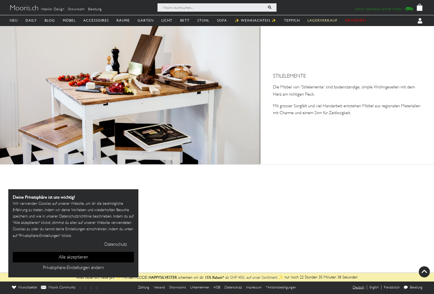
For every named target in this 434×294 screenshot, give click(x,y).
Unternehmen (199, 287)
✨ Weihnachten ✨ (255, 20)
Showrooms (177, 287)
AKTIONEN (355, 20)
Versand (159, 287)
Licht (166, 20)
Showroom (76, 9)
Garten (146, 20)
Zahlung (143, 287)
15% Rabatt (214, 277)
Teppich (292, 20)
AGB (216, 287)
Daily (31, 20)
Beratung (95, 9)
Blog (50, 20)
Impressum (254, 287)
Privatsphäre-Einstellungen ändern (73, 268)
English (374, 287)
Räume (123, 20)
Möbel (69, 20)
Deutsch (358, 287)
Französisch (392, 287)
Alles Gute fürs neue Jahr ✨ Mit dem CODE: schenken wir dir (140, 278)
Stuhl (203, 20)
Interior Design (52, 9)
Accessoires (96, 20)
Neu (14, 20)
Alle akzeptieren (73, 257)
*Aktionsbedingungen (281, 287)
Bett (185, 20)
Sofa (222, 20)
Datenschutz (233, 287)
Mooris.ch (24, 8)
